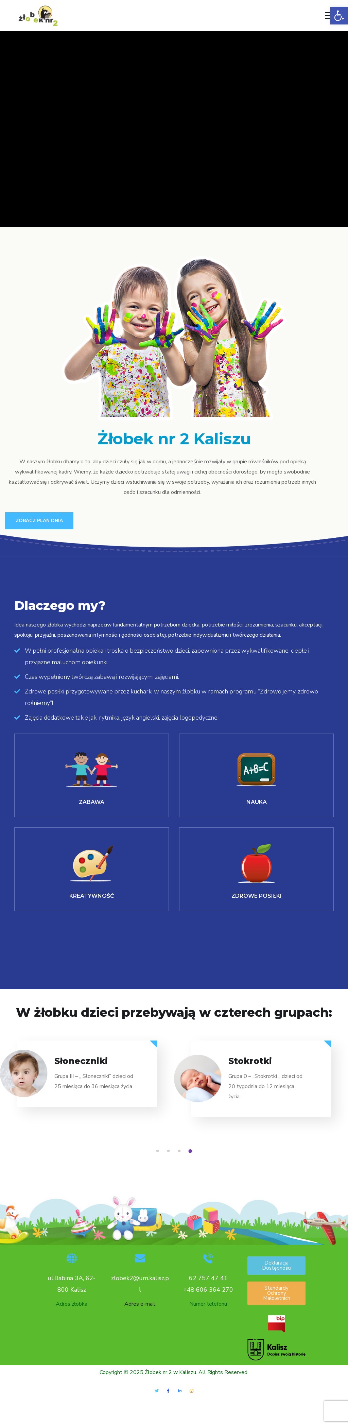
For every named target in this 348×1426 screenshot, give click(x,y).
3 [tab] (180, 1152)
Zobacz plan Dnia (39, 520)
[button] (339, 15)
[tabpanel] (87, 1080)
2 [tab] (170, 1152)
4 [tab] (191, 1152)
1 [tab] (159, 1152)
